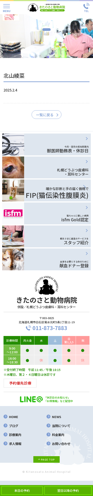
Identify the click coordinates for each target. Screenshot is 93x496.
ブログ (13, 425)
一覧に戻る (45, 114)
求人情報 (15, 443)
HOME (13, 416)
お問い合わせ (61, 443)
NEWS (56, 416)
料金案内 (58, 434)
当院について (61, 425)
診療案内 (15, 434)
